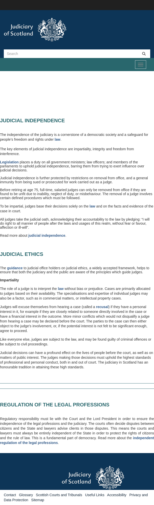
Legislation (9, 162)
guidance (15, 268)
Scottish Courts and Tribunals (59, 495)
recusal (102, 307)
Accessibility (116, 495)
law (57, 139)
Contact (10, 495)
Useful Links (94, 495)
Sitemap (37, 500)
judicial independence (46, 235)
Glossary (26, 495)
